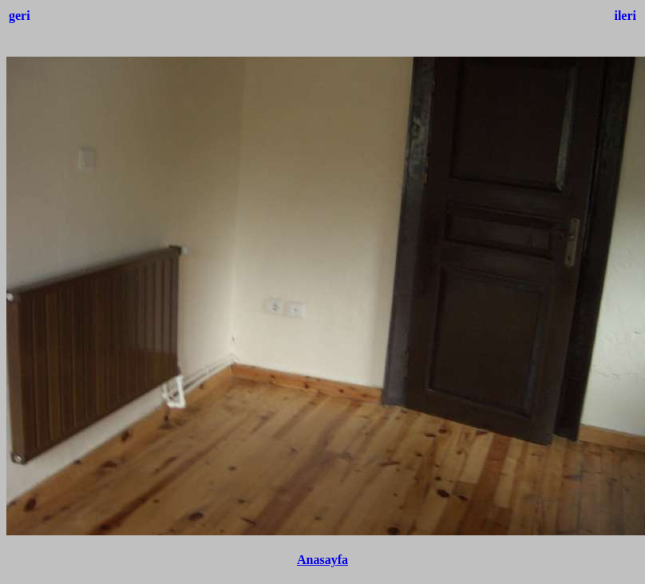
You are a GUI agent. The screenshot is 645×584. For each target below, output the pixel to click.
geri (19, 15)
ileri (625, 15)
